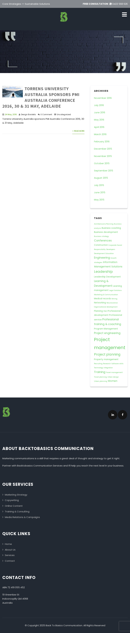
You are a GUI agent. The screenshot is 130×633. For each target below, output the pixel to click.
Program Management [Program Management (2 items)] (106, 328)
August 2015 (101, 177)
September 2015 (103, 170)
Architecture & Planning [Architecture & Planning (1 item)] (103, 224)
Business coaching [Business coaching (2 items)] (111, 228)
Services (10, 555)
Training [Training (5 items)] (99, 372)
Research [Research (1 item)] (107, 363)
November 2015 (103, 156)
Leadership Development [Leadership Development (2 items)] (107, 276)
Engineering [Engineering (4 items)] (102, 258)
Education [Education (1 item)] (109, 253)
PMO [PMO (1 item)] (105, 311)
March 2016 (100, 134)
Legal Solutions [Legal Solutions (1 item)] (115, 290)
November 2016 (103, 98)
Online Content (14, 505)
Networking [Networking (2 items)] (100, 302)
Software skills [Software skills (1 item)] (117, 363)
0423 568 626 (119, 3)
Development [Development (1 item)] (99, 253)
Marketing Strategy (16, 494)
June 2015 (99, 192)
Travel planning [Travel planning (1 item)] (100, 377)
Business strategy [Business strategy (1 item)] (101, 236)
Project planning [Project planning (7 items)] (107, 354)
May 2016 (99, 119)
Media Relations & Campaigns (22, 517)
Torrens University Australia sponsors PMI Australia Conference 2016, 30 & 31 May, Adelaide (40, 97)
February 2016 (102, 141)
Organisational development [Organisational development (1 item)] (105, 307)
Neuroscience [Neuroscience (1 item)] (112, 303)
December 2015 (103, 148)
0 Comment (46, 114)
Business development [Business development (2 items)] (106, 232)
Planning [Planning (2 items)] (98, 311)
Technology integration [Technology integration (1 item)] (103, 368)
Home (8, 544)
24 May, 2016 (11, 114)
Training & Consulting (17, 511)
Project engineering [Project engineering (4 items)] (107, 333)
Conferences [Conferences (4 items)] (103, 240)
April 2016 (99, 127)
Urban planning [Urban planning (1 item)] (100, 381)
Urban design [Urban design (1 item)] (113, 377)
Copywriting (12, 500)
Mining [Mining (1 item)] (114, 299)
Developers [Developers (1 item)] (110, 249)
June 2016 (99, 112)
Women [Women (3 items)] (112, 381)
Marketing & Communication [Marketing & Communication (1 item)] (106, 294)
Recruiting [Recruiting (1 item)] (98, 363)
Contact (10, 560)
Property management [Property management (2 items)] (106, 359)
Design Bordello (28, 114)
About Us (10, 549)
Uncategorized (64, 114)
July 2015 (99, 185)
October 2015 (102, 163)
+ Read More (78, 131)
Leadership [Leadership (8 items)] (103, 271)
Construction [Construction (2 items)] (101, 245)
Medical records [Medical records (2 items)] (102, 298)
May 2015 (99, 199)
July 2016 (99, 105)
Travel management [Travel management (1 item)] (114, 372)
